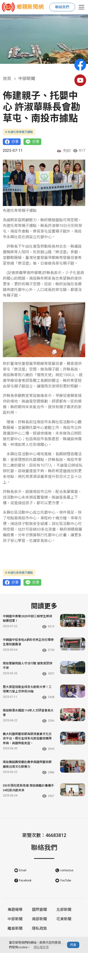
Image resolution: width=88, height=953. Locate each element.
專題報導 (15, 909)
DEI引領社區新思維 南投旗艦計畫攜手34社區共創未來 (28, 788)
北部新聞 (63, 909)
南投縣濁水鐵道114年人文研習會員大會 (28, 713)
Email (22, 870)
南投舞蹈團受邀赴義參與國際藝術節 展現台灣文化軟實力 (27, 764)
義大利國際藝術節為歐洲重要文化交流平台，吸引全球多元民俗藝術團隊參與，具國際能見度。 (27, 738)
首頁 (7, 78)
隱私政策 (39, 928)
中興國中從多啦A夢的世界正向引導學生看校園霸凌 (28, 642)
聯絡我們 (62, 7)
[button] (40, 59)
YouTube (65, 880)
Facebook (25, 880)
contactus (66, 870)
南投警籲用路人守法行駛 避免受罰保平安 (27, 666)
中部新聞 (15, 919)
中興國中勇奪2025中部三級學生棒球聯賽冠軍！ (27, 618)
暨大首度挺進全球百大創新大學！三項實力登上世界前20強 (27, 689)
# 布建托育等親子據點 (19, 132)
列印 (64, 151)
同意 (73, 945)
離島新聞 (15, 928)
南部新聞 (39, 919)
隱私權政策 (41, 947)
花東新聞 (63, 919)
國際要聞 (39, 909)
